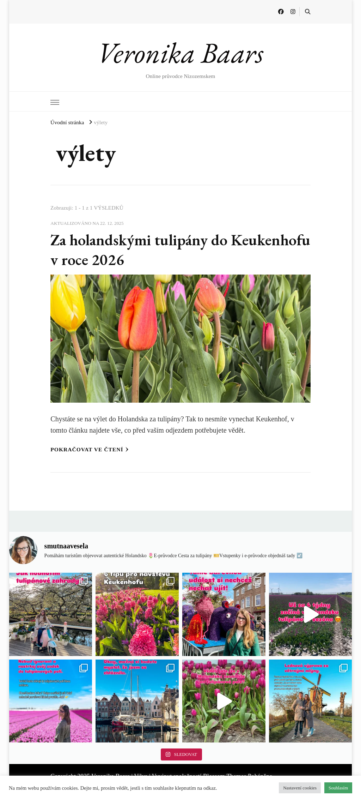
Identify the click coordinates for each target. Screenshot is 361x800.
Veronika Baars (180, 52)
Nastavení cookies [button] (300, 787)
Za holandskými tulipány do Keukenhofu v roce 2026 (139, 249)
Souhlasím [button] (338, 787)
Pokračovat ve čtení (89, 449)
